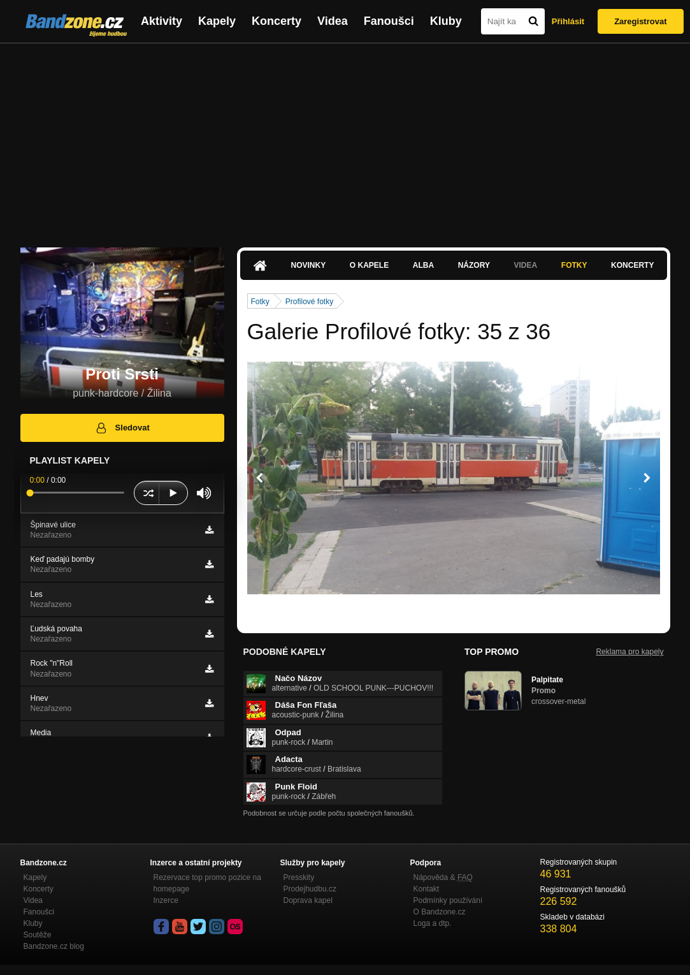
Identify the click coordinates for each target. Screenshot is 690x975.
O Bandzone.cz (439, 911)
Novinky (308, 265)
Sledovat (122, 428)
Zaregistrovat (640, 21)
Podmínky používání (448, 900)
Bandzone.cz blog (54, 946)
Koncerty (276, 21)
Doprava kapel (308, 900)
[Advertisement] (345, 139)
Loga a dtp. (432, 923)
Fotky (574, 265)
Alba (423, 265)
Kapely (217, 21)
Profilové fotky (309, 301)
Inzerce (166, 900)
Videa (332, 21)
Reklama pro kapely (629, 651)
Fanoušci (389, 21)
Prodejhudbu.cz (310, 888)
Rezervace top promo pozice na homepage (207, 883)
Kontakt (426, 888)
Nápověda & (443, 877)
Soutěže (38, 934)
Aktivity (161, 21)
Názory (474, 265)
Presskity (299, 877)
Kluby (446, 21)
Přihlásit (568, 21)
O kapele (369, 265)
